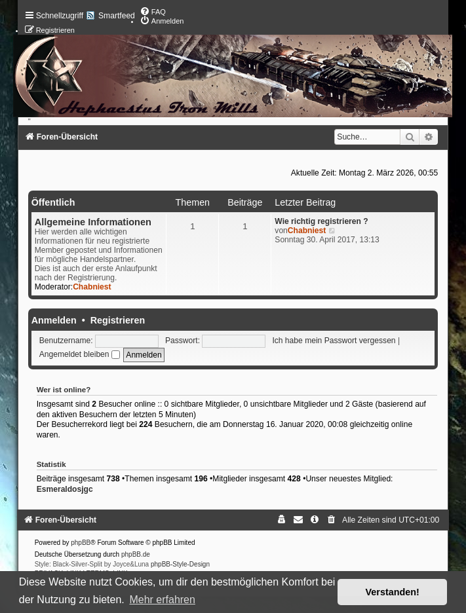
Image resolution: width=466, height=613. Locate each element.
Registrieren (117, 320)
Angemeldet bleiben (79, 354)
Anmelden (54, 320)
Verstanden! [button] (392, 592)
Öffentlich (53, 202)
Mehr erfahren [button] (162, 599)
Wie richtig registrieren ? (321, 221)
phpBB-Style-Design (180, 564)
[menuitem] (153, 12)
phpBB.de (135, 554)
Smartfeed (116, 15)
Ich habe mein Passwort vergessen (333, 340)
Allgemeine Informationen (93, 222)
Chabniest (92, 286)
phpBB (80, 542)
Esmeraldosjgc (65, 489)
